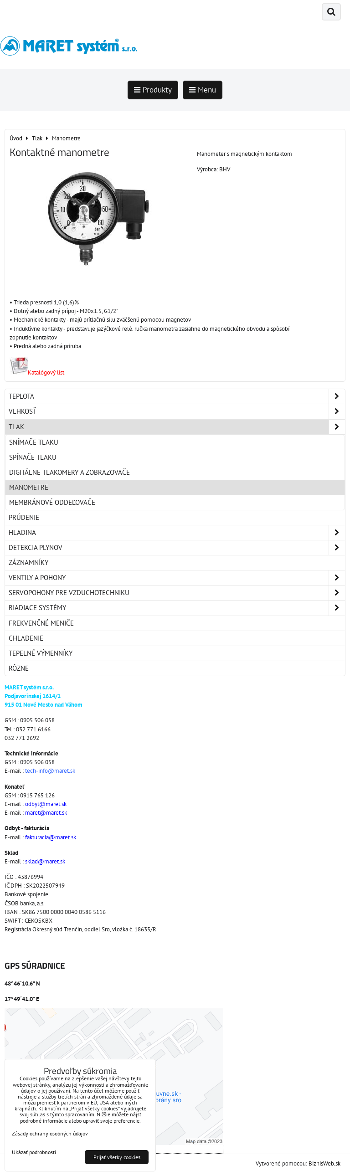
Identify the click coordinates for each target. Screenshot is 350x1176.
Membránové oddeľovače (52, 502)
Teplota (177, 396)
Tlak (177, 427)
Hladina (177, 532)
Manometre (28, 487)
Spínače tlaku (33, 457)
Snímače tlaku (33, 442)
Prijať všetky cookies (116, 1157)
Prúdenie (24, 517)
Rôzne (19, 668)
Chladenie (26, 638)
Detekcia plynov (177, 547)
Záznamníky (28, 562)
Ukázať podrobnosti (34, 1152)
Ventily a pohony (177, 577)
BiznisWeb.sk (324, 1163)
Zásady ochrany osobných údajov (50, 1133)
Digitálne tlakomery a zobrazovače (69, 472)
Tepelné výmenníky (40, 653)
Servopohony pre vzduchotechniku (177, 592)
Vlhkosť (177, 411)
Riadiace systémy (177, 608)
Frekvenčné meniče (41, 623)
